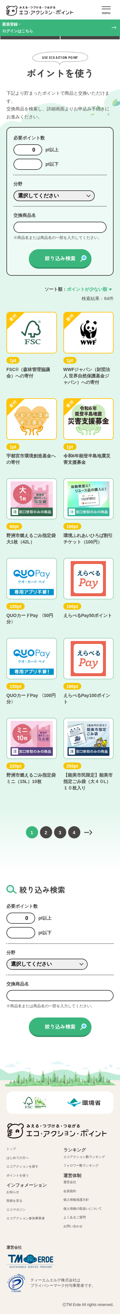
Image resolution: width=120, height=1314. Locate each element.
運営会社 (69, 1182)
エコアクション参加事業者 (25, 1218)
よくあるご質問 (74, 1217)
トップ (11, 1149)
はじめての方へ (17, 1158)
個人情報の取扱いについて (82, 1208)
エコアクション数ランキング (84, 1157)
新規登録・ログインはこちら (17, 27)
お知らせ (12, 1192)
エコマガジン (16, 1209)
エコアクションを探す (22, 1166)
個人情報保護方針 (76, 1199)
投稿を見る (14, 1200)
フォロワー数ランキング (81, 1165)
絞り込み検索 (60, 258)
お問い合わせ (73, 1226)
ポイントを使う (17, 1175)
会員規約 (69, 1191)
